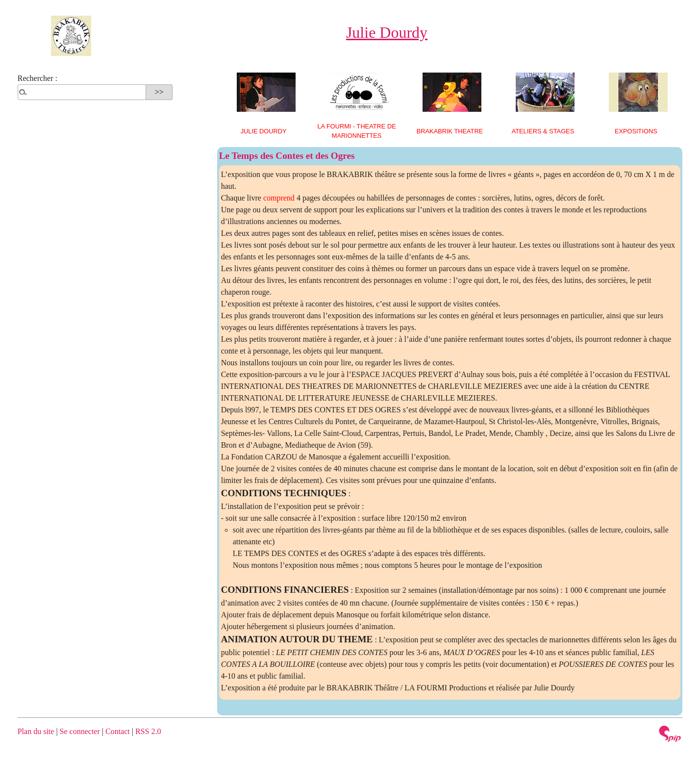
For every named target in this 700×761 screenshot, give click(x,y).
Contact (117, 731)
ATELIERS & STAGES (543, 131)
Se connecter (80, 731)
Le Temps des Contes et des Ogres (287, 156)
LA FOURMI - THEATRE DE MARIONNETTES (356, 131)
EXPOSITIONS (636, 131)
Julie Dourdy (264, 131)
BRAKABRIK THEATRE (450, 131)
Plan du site (36, 731)
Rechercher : (37, 78)
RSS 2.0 (148, 731)
